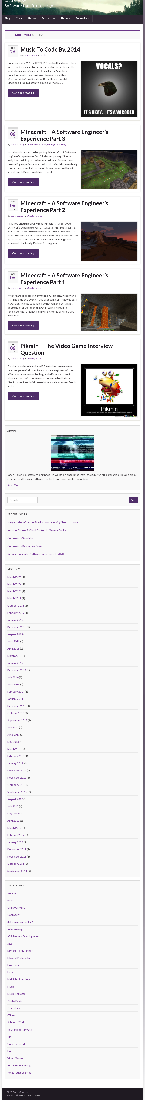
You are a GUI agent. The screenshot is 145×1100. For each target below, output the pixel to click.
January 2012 (15, 842)
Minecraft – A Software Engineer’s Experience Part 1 (64, 278)
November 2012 (16, 777)
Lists (32, 18)
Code (19, 18)
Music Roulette (16, 993)
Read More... (14, 484)
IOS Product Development (23, 936)
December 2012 (16, 770)
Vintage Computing (19, 1065)
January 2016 (15, 619)
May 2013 (13, 741)
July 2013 (13, 727)
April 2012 (13, 820)
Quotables (13, 1008)
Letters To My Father (19, 950)
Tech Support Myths (19, 1029)
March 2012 (14, 827)
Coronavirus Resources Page (24, 546)
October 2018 (15, 605)
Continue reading (23, 92)
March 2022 (14, 584)
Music (43, 55)
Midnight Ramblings (57, 144)
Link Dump (13, 965)
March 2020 (14, 591)
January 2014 (15, 698)
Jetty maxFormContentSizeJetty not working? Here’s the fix (42, 522)
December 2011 (16, 849)
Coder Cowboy (16, 907)
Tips (10, 1036)
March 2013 (14, 749)
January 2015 (15, 662)
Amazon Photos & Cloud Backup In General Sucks (36, 530)
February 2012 (15, 835)
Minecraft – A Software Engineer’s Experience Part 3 (64, 135)
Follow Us (82, 18)
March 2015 (14, 655)
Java (9, 943)
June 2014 (13, 684)
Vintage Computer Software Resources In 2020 (35, 554)
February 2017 (15, 612)
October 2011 (15, 863)
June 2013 (13, 734)
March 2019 (14, 598)
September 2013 (17, 720)
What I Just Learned (19, 1072)
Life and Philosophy (36, 144)
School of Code (16, 1022)
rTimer (11, 1015)
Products (48, 18)
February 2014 (15, 691)
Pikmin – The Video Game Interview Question (66, 349)
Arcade (11, 893)
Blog (7, 18)
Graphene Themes (30, 1095)
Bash (10, 900)
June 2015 (13, 641)
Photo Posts (14, 1000)
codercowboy (30, 55)
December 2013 (16, 705)
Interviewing (14, 929)
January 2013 (15, 763)
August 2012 (15, 799)
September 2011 (17, 870)
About (65, 18)
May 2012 (13, 813)
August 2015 (15, 634)
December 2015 (16, 627)
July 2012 (13, 806)
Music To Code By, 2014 (50, 49)
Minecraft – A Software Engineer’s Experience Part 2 (64, 206)
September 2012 (17, 792)
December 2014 (16, 670)
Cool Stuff (13, 914)
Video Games (15, 1058)
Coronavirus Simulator (20, 538)
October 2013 (15, 713)
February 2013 (15, 756)
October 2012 (15, 784)
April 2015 (13, 648)
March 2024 (14, 576)
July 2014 (13, 677)
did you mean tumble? (20, 922)
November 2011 (16, 856)
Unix (10, 1051)
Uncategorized (34, 215)
